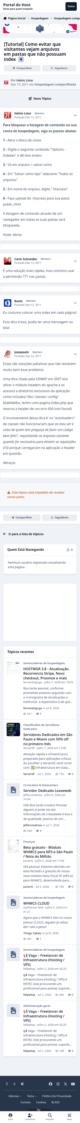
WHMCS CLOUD (36, 903)
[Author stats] (75, 115)
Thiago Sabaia (32, 933)
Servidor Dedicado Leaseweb (47, 790)
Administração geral (36, 1005)
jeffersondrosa (32, 795)
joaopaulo (21, 352)
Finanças (29, 842)
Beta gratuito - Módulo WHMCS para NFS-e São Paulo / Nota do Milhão (48, 852)
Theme (32, 1110)
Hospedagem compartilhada (55, 84)
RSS (56, 1102)
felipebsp (29, 969)
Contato (25, 1102)
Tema (32, 1096)
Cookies (41, 1102)
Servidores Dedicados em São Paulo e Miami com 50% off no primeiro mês (47, 739)
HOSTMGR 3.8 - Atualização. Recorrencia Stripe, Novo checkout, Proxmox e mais (46, 673)
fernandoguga (32, 682)
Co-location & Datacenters (40, 785)
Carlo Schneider (25, 259)
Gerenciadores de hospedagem (44, 663)
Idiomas (15, 1096)
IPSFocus (46, 1110)
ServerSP (29, 748)
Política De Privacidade (56, 1096)
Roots (18, 301)
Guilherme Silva (33, 907)
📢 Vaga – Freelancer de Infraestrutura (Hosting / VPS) (43, 960)
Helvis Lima (24, 80)
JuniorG (28, 860)
